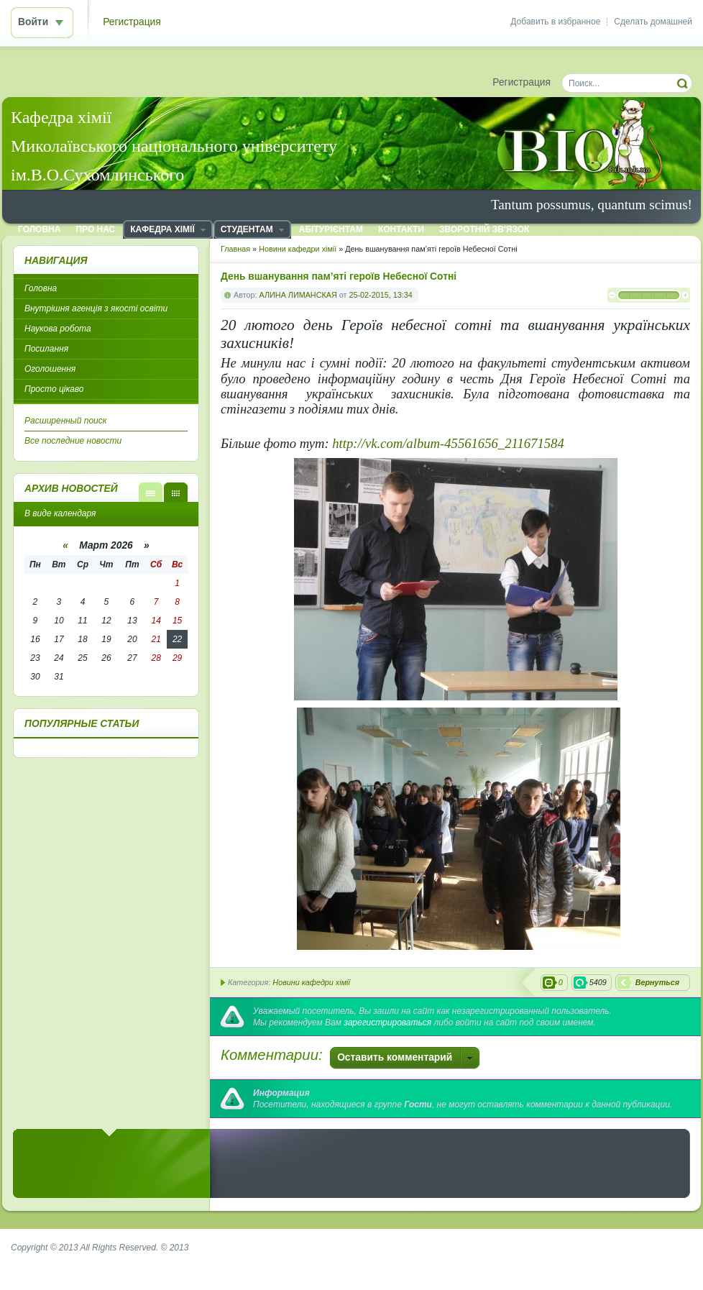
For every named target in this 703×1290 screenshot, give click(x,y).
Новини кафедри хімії (311, 982)
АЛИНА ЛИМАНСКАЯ (298, 295)
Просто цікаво (53, 389)
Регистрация (132, 22)
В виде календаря (176, 492)
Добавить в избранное (555, 22)
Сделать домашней (653, 22)
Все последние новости (72, 441)
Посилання (46, 349)
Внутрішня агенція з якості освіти (95, 308)
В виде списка (150, 492)
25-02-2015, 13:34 (380, 295)
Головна (40, 288)
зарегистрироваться (387, 1022)
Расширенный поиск (65, 421)
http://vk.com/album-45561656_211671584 (448, 443)
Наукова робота (57, 329)
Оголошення (49, 369)
